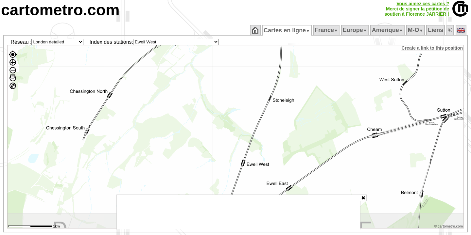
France (326, 30)
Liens (436, 30)
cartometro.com (60, 10)
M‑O (416, 30)
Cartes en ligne (287, 30)
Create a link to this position (432, 48)
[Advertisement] (238, 212)
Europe (355, 30)
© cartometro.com (449, 227)
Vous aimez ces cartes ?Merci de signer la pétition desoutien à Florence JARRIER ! (416, 9)
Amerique (387, 30)
